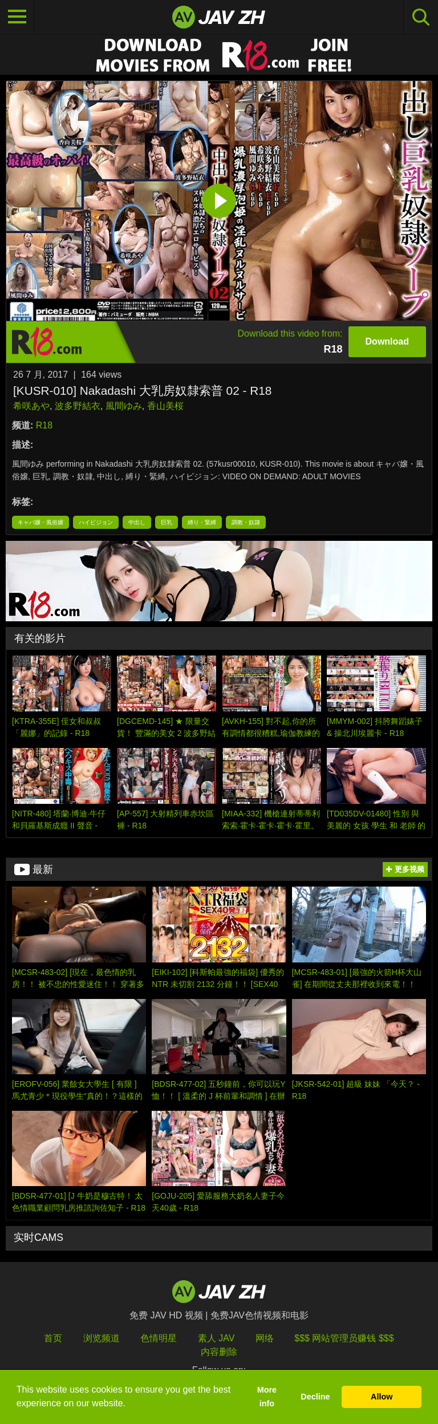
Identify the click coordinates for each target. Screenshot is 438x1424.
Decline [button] (315, 1396)
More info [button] (267, 1396)
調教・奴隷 (246, 522)
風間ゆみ (124, 406)
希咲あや (31, 406)
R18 (44, 425)
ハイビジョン (96, 522)
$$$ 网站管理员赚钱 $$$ (344, 1338)
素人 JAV (216, 1338)
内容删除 (219, 1352)
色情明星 (158, 1338)
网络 (265, 1338)
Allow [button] (381, 1396)
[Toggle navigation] (17, 17)
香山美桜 (165, 406)
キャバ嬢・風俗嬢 (40, 522)
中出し (136, 522)
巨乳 (166, 522)
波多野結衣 (77, 406)
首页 (53, 1338)
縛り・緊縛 (202, 522)
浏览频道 (101, 1338)
